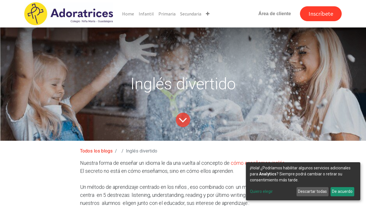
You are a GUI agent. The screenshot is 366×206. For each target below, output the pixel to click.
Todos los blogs (96, 151)
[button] (208, 13)
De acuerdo (342, 191)
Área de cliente (274, 13)
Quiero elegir (261, 191)
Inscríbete (321, 13)
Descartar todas (312, 191)
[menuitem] (128, 13)
